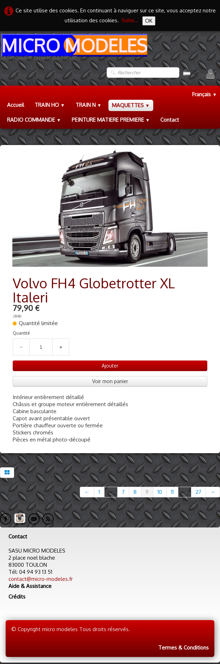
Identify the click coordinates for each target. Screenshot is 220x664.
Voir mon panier (110, 381)
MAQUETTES (131, 105)
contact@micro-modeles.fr (40, 579)
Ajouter (110, 366)
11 (172, 492)
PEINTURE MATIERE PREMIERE (111, 119)
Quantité (21, 333)
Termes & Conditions (183, 647)
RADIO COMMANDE (34, 119)
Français (204, 94)
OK (149, 20)
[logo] (73, 49)
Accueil (15, 105)
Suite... (129, 20)
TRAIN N (89, 105)
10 (159, 492)
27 (198, 492)
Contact (169, 119)
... (111, 492)
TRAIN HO (50, 105)
